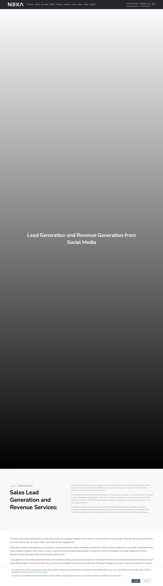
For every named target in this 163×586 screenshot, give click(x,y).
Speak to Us (145, 3)
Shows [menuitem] (80, 4)
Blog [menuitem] (86, 4)
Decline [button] (146, 581)
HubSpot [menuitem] (59, 4)
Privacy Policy (42, 572)
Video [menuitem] (74, 4)
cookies (24, 572)
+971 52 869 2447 (132, 4)
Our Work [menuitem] (44, 4)
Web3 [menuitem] (52, 4)
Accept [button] (136, 581)
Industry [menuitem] (67, 4)
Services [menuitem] (30, 4)
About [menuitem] (37, 4)
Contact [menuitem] (92, 4)
